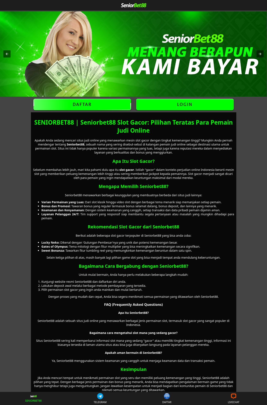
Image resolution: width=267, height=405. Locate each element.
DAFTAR (82, 104)
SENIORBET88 (33, 398)
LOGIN (184, 104)
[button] (7, 54)
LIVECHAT (233, 398)
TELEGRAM (100, 398)
